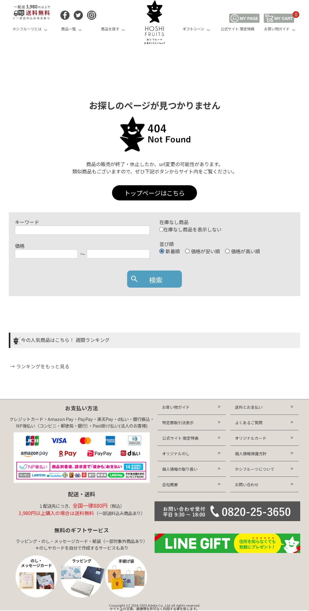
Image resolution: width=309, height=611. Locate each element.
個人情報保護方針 (251, 453)
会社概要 (170, 484)
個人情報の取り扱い (180, 469)
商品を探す (110, 28)
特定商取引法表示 (178, 422)
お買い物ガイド (277, 28)
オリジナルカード (251, 438)
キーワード (27, 222)
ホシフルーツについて (254, 469)
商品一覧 (68, 28)
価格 (20, 245)
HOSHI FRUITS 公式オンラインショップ (154, 23)
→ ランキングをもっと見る (39, 366)
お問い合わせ (247, 484)
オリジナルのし (176, 453)
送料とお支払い (249, 407)
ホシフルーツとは (27, 28)
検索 (155, 280)
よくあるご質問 (249, 422)
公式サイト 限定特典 (237, 28)
